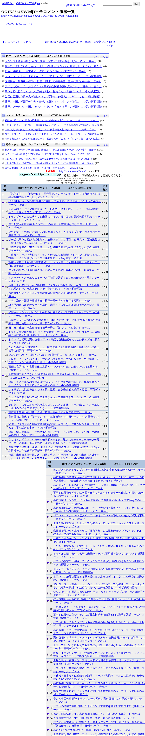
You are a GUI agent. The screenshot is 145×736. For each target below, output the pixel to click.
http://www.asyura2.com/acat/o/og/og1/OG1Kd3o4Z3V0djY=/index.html (39, 15)
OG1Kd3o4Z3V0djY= (28, 3)
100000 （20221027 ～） (19, 23)
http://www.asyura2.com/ (72, 171)
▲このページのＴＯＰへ (16, 41)
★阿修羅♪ (7, 3)
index (88, 41)
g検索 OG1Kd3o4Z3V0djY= (81, 5)
